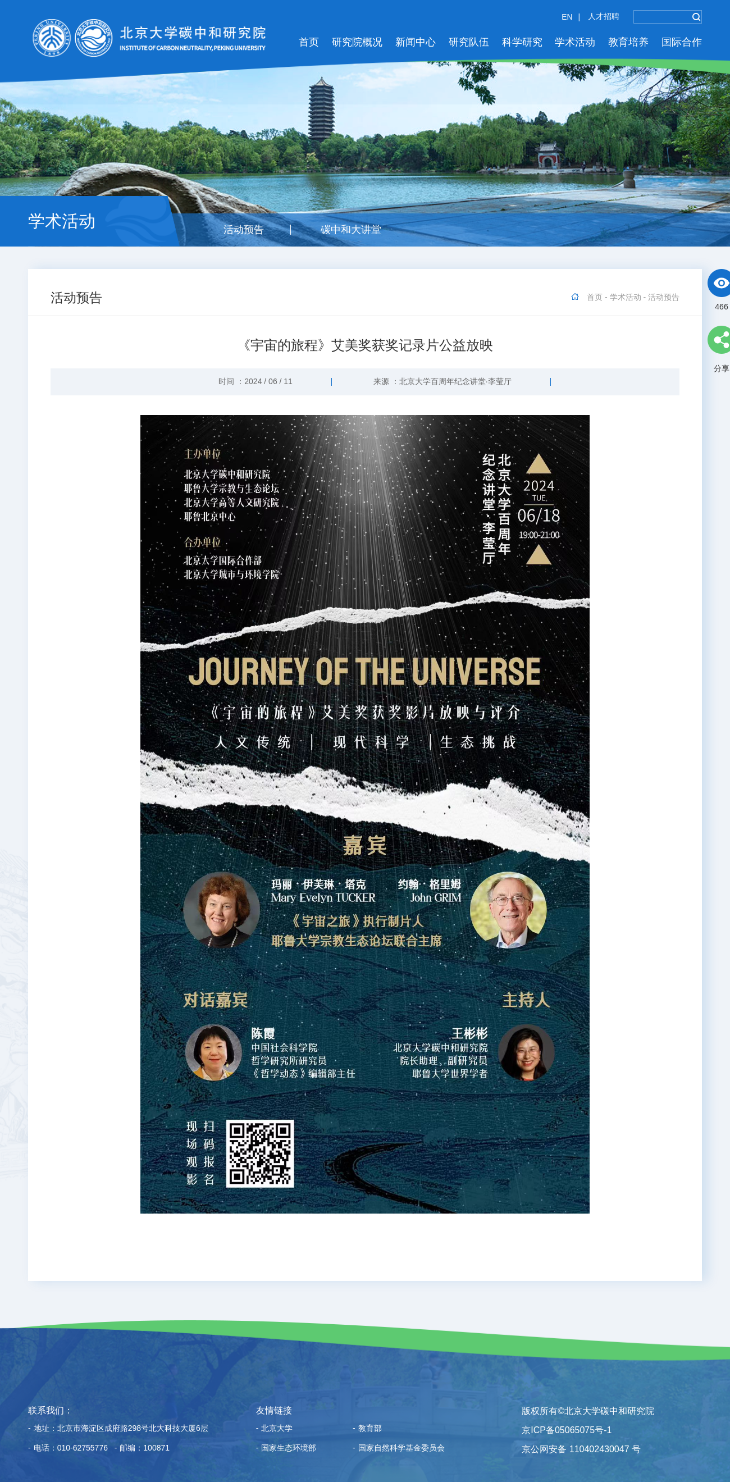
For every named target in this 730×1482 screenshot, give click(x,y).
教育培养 (628, 42)
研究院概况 (357, 42)
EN (567, 16)
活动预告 (243, 229)
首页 (309, 42)
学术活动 (575, 42)
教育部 (367, 1428)
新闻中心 (415, 42)
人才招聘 (603, 16)
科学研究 (522, 42)
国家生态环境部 (286, 1448)
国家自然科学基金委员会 (399, 1448)
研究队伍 (469, 42)
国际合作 (681, 42)
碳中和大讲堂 (351, 229)
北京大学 (274, 1428)
